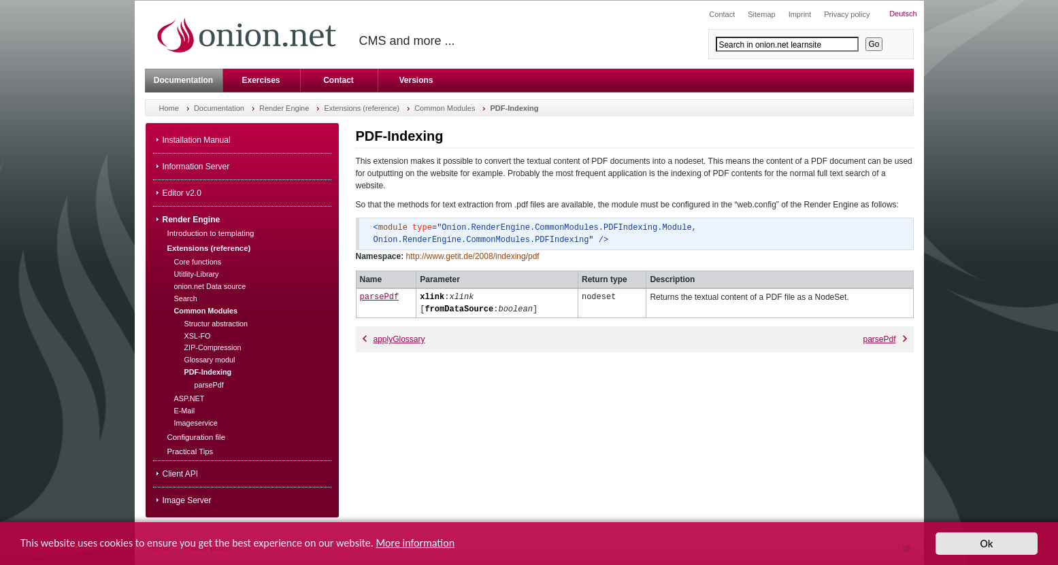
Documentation (183, 80)
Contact (338, 80)
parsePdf (379, 297)
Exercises (261, 80)
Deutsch (902, 14)
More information (415, 544)
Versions (416, 80)
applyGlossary (394, 339)
